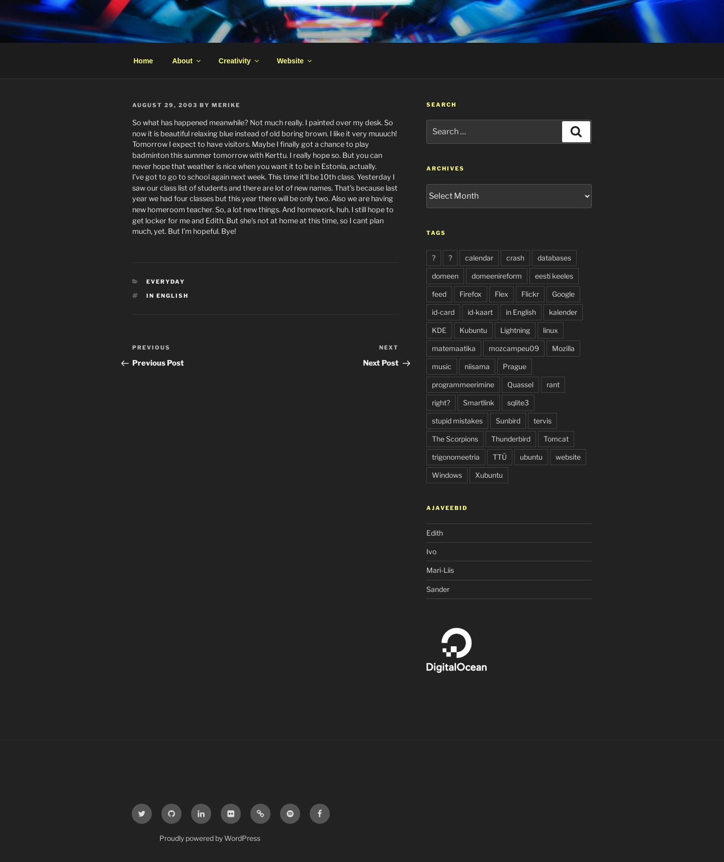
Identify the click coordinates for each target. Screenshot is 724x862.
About (187, 61)
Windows (447, 475)
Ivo (431, 551)
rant (553, 384)
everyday (165, 281)
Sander (437, 589)
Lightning (515, 330)
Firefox (471, 294)
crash (515, 257)
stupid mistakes (457, 420)
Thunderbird (510, 439)
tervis (542, 420)
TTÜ (500, 457)
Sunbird (508, 420)
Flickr (530, 294)
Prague (514, 366)
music (441, 366)
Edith (434, 533)
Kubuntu (473, 330)
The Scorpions (455, 439)
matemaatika (454, 348)
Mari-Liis (440, 570)
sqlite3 (518, 402)
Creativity (239, 61)
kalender (563, 312)
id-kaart (480, 312)
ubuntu (531, 457)
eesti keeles (554, 276)
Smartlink (478, 402)
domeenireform (497, 276)
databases (554, 257)
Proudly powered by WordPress (209, 838)
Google (563, 294)
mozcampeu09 (514, 348)
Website (295, 61)
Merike (226, 105)
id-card (443, 312)
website (568, 457)
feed (439, 294)
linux (550, 330)
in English (167, 295)
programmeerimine (463, 384)
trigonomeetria (456, 457)
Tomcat (556, 439)
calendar (479, 257)
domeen (445, 276)
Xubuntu (489, 475)
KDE (439, 330)
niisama (477, 366)
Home (143, 61)
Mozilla (563, 348)
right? (441, 402)
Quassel (520, 384)
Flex (501, 294)
